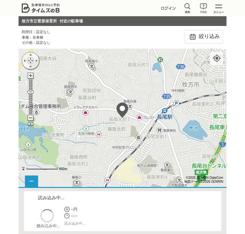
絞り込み (203, 37)
